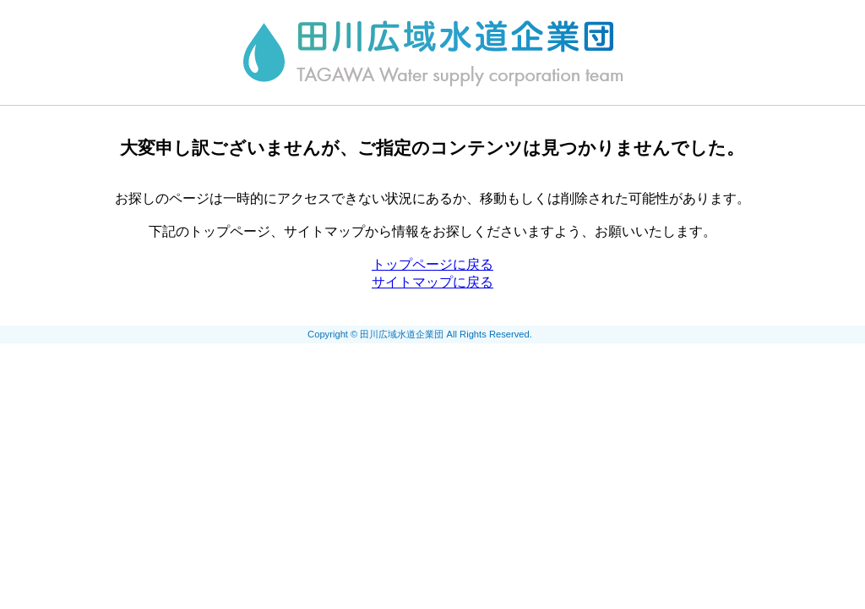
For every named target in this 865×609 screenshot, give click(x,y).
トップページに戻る (432, 264)
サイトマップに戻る (432, 282)
